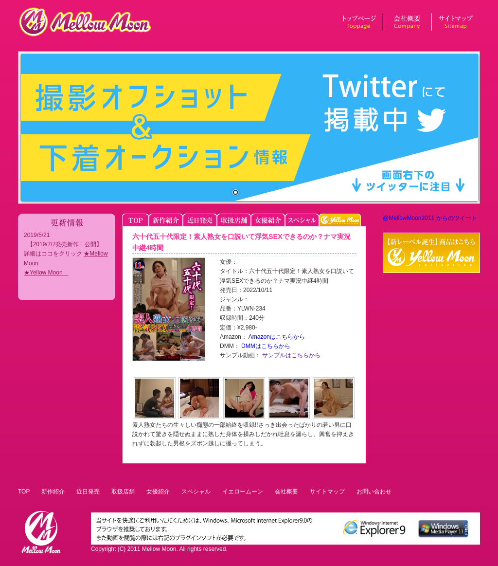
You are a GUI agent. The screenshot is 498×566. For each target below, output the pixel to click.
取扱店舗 (123, 491)
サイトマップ (327, 491)
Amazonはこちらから (276, 336)
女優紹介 (158, 491)
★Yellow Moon (46, 272)
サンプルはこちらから (290, 355)
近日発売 (88, 491)
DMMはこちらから (265, 346)
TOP (24, 491)
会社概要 (286, 491)
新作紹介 (53, 491)
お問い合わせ (373, 491)
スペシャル (196, 491)
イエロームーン (242, 491)
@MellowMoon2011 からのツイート (430, 218)
